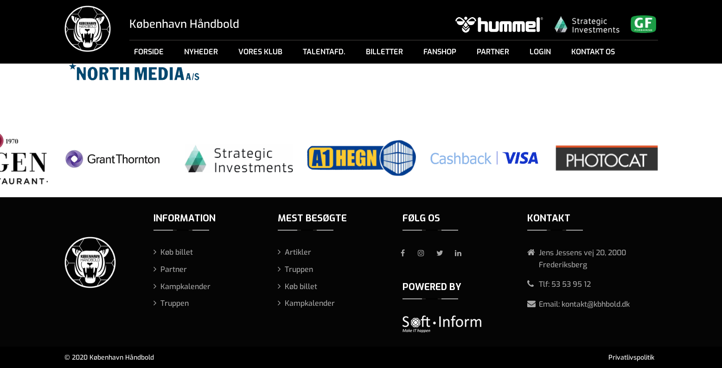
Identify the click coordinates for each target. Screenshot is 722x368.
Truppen (174, 303)
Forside (149, 52)
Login (540, 52)
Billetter (384, 52)
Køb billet (176, 252)
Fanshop (439, 52)
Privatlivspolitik (631, 357)
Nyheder (201, 52)
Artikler (298, 252)
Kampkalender (185, 286)
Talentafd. (324, 52)
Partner (493, 52)
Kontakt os (593, 52)
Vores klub (260, 52)
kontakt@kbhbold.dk (596, 304)
